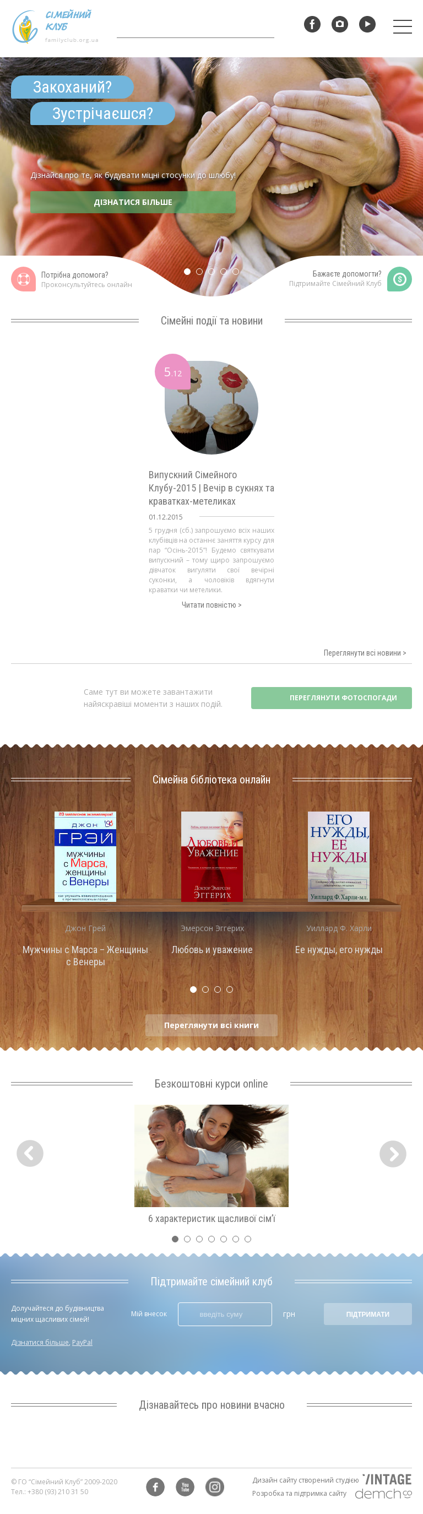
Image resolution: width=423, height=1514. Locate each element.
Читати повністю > (212, 605)
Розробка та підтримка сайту (299, 1493)
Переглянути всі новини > (365, 652)
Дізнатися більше (40, 1342)
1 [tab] (190, 274)
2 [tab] (202, 274)
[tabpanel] (211, 178)
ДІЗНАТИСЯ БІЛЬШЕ (133, 202)
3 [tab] (214, 274)
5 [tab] (238, 274)
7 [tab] (250, 1241)
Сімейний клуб (55, 27)
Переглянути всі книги (211, 1025)
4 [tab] (226, 274)
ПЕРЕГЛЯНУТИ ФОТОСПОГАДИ (343, 697)
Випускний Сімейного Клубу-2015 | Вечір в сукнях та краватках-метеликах (211, 488)
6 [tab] (238, 1241)
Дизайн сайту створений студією (305, 1480)
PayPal (82, 1342)
